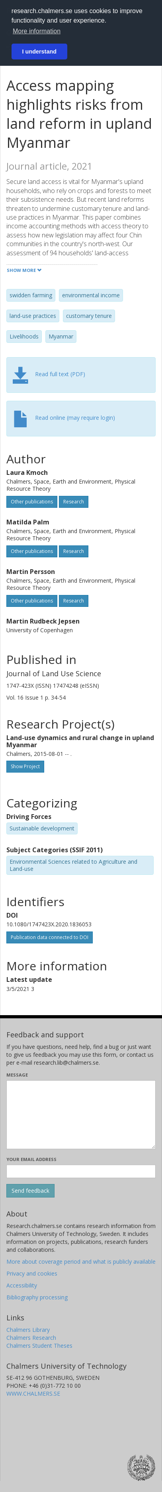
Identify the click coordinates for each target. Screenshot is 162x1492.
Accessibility (21, 1285)
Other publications (32, 501)
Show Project (25, 766)
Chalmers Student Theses (39, 1345)
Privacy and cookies (31, 1273)
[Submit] (30, 1190)
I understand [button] (39, 51)
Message (17, 1075)
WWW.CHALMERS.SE (33, 1393)
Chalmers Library (28, 1329)
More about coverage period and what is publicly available (81, 1261)
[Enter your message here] (81, 1114)
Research (73, 501)
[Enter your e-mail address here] (81, 1171)
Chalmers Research (31, 1337)
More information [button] (37, 31)
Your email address (31, 1159)
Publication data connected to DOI (49, 937)
